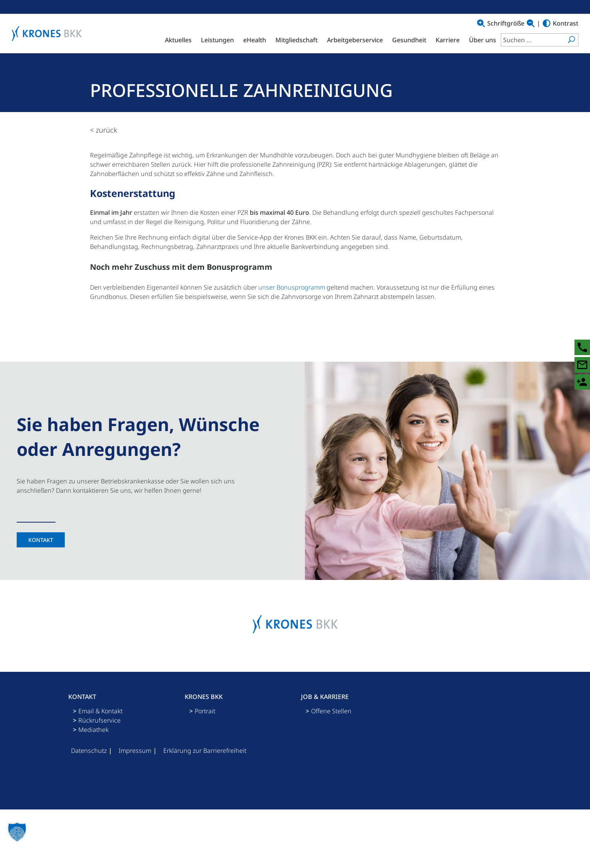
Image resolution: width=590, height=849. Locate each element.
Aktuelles (178, 40)
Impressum (135, 750)
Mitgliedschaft (296, 40)
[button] (17, 832)
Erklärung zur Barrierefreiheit (204, 750)
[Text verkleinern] (530, 23)
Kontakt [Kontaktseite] (40, 540)
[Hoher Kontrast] (546, 23)
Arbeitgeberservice (355, 40)
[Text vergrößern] (481, 23)
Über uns (482, 40)
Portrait (205, 711)
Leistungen (217, 40)
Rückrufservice (99, 720)
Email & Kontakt (100, 711)
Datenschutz (89, 750)
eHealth (254, 40)
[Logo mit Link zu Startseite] (49, 33)
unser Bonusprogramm (291, 287)
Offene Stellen (331, 711)
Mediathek (93, 729)
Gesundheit (409, 40)
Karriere (448, 40)
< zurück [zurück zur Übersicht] (103, 130)
